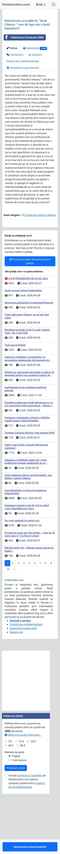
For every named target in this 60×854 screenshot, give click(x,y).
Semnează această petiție (30, 289)
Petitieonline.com (16, 4)
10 (8, 638)
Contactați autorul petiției (39, 275)
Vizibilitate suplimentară (22, 128)
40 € (10, 814)
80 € (22, 814)
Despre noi (16, 701)
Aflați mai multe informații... (23, 804)
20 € (33, 810)
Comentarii (14, 114)
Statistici (35, 114)
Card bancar (19, 829)
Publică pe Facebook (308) (24, 97)
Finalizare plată (16, 837)
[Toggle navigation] (53, 4)
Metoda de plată (14, 821)
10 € (21, 810)
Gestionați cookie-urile (23, 697)
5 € (10, 810)
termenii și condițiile (29, 844)
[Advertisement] (30, 44)
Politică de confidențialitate (22, 121)
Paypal (16, 825)
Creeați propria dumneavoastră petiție (30, 330)
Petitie (11, 108)
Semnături (35, 108)
